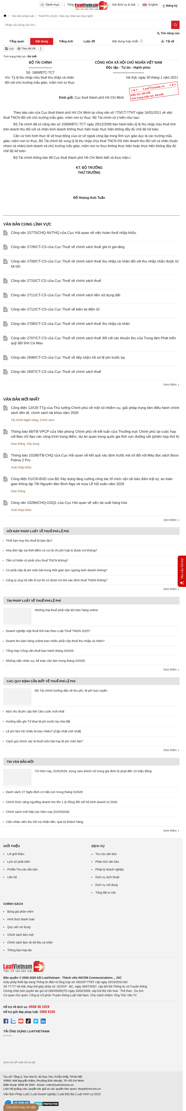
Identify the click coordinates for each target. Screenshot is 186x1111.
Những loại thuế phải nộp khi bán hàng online (66, 610)
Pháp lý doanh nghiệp (110, 869)
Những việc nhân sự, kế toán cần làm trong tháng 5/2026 (45, 660)
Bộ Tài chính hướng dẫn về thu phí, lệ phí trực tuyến (71, 690)
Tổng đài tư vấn (106, 892)
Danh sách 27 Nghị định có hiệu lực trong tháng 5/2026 (44, 792)
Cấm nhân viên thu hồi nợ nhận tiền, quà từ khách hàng (44, 821)
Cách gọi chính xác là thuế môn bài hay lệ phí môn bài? (44, 741)
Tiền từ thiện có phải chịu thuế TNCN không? (37, 560)
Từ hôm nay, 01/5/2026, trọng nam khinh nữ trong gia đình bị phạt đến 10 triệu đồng (93, 771)
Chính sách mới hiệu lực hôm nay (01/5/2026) (37, 811)
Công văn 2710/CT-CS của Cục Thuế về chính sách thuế (56, 281)
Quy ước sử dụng (18, 927)
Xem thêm (171, 384)
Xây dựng (33, 443)
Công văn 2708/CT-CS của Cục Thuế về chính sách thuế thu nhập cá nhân (70, 324)
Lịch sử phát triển (18, 861)
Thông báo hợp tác (19, 950)
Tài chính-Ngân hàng (24, 420)
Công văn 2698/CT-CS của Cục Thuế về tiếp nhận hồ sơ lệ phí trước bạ (68, 357)
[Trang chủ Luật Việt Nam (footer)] (91, 966)
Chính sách (47, 420)
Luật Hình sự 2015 (89, 1094)
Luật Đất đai (66, 1094)
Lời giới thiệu (15, 854)
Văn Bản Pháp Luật (16, 1094)
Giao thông (18, 443)
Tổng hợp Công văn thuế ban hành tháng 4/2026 (40, 650)
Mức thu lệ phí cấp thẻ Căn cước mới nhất (35, 711)
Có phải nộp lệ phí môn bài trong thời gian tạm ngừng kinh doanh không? (56, 570)
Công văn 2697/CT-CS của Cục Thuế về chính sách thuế (56, 372)
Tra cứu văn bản (106, 854)
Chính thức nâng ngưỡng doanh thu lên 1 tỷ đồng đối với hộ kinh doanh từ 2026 (61, 802)
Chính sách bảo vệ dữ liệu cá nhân (30, 942)
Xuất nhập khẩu (21, 467)
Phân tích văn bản (107, 861)
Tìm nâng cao (168, 33)
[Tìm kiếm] (175, 25)
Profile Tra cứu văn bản (22, 869)
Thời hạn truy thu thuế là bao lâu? (29, 540)
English (150, 4)
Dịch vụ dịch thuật (107, 877)
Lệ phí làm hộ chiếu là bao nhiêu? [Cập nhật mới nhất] (43, 731)
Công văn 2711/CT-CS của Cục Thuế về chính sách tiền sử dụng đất (65, 295)
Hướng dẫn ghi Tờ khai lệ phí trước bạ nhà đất (38, 721)
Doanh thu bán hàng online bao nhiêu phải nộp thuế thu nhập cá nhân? (55, 641)
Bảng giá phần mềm (20, 911)
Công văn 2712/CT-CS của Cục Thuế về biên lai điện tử (55, 309)
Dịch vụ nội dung (107, 885)
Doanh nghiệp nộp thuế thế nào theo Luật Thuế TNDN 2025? (48, 631)
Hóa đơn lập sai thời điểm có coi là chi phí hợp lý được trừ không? (51, 550)
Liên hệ (12, 877)
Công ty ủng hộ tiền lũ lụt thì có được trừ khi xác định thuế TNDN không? (56, 580)
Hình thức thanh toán (21, 919)
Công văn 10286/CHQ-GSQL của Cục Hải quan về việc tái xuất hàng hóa (69, 503)
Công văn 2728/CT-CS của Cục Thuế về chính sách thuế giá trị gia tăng (67, 247)
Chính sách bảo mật (20, 934)
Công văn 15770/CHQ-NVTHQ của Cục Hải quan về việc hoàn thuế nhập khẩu (73, 233)
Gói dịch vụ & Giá (123, 4)
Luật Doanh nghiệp (43, 1094)
